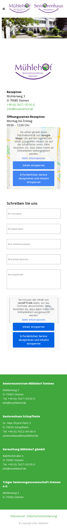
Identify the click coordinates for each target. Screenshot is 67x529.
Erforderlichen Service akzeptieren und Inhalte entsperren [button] (33, 178)
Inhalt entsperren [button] (33, 165)
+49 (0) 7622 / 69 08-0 (22, 431)
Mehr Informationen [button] (33, 158)
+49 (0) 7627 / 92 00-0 (21, 105)
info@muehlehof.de (20, 109)
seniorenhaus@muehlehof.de (20, 435)
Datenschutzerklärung (42, 516)
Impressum (17, 516)
